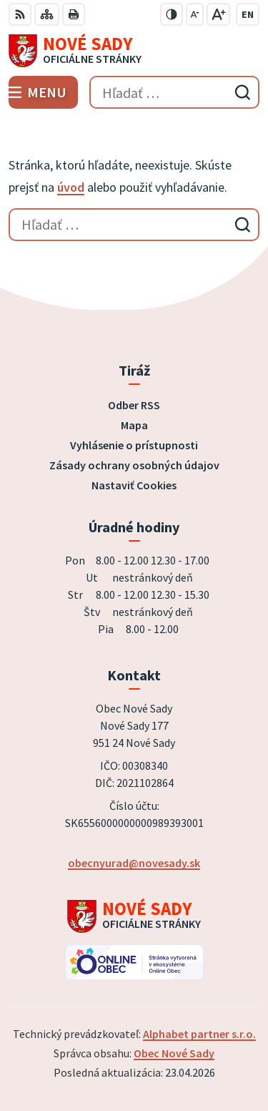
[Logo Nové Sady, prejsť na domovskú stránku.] (134, 50)
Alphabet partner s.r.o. (199, 1034)
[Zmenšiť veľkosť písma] (195, 14)
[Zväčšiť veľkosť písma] (218, 14)
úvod (70, 187)
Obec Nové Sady (174, 1053)
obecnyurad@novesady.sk (134, 863)
